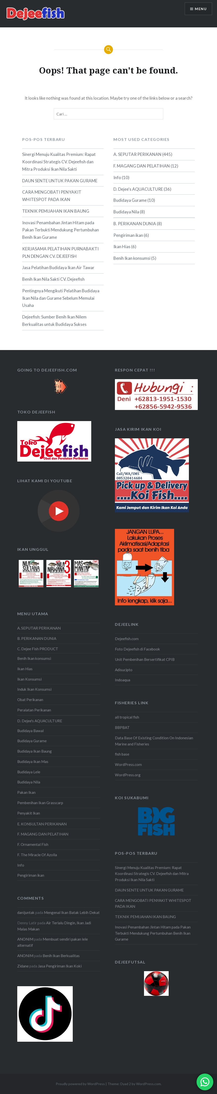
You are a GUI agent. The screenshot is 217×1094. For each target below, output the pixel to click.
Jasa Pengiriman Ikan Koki (60, 966)
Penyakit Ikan (28, 813)
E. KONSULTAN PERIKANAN (42, 824)
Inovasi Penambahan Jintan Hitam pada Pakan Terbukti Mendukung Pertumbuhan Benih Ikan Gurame (60, 230)
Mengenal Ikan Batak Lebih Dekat (72, 912)
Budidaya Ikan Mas (32, 761)
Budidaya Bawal (30, 730)
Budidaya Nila (126, 211)
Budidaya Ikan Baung (34, 751)
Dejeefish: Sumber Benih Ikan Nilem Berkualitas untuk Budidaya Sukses (54, 320)
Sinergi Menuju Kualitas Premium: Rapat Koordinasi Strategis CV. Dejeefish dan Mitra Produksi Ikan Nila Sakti (59, 162)
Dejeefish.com (127, 638)
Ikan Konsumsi (29, 679)
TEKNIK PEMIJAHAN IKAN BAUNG (55, 211)
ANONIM (25, 939)
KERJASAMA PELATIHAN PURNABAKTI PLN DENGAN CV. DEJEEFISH (60, 252)
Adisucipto (123, 670)
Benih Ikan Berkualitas (61, 955)
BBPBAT (122, 727)
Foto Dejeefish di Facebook (137, 649)
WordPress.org (128, 775)
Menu (201, 9)
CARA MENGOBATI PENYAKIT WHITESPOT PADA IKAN (51, 195)
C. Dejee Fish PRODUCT (37, 649)
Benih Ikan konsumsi (131, 258)
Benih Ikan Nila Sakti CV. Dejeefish (53, 279)
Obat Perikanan (30, 699)
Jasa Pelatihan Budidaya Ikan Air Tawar (58, 267)
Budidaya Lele (28, 772)
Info (117, 177)
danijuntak (26, 912)
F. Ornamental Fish (32, 844)
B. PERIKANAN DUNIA (134, 223)
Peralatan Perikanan (34, 710)
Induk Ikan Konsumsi (34, 689)
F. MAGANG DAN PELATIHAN (141, 165)
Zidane (23, 966)
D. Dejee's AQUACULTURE (138, 189)
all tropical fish (127, 717)
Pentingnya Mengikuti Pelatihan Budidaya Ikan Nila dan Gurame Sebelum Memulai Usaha (60, 298)
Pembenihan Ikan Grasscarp (40, 802)
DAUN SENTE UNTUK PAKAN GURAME (59, 180)
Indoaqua (122, 680)
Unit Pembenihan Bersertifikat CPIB (145, 659)
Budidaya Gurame (130, 200)
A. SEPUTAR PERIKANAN (137, 154)
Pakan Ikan (26, 792)
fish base (122, 754)
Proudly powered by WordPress (80, 1084)
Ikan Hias (121, 246)
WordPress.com (128, 764)
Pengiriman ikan (128, 235)
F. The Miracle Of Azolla (37, 855)
